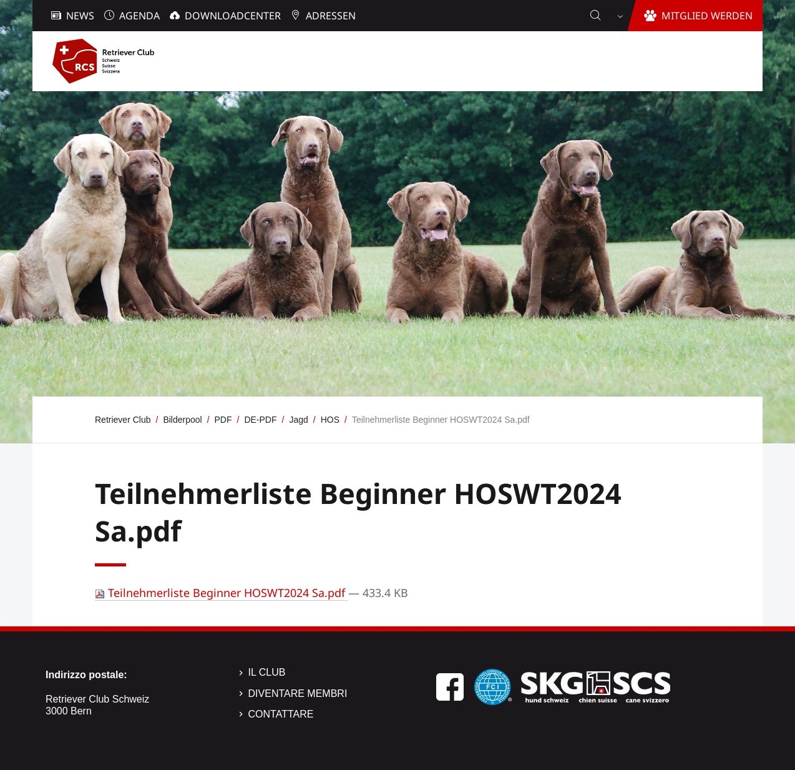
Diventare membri (298, 693)
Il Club (267, 672)
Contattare (281, 714)
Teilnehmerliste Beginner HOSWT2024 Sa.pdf (221, 592)
